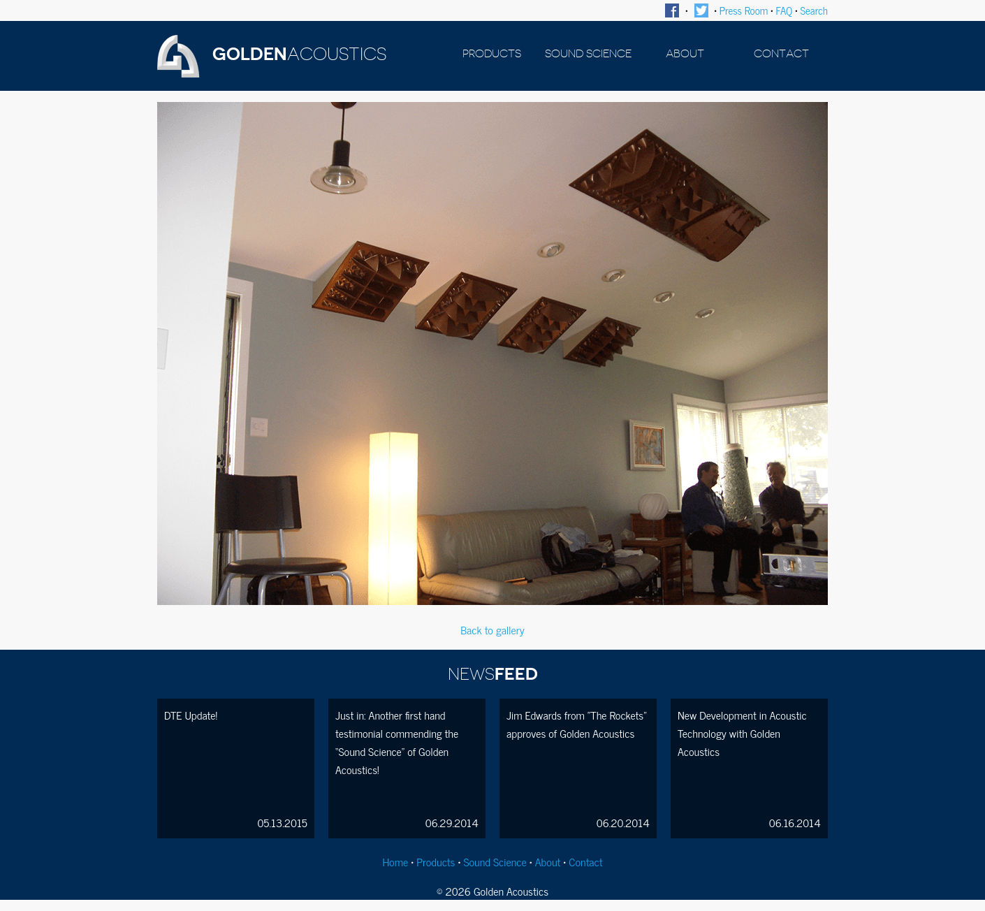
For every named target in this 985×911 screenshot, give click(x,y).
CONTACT (781, 53)
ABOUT (685, 53)
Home (395, 861)
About (548, 861)
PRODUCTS (491, 53)
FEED (493, 674)
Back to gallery (492, 629)
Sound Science (494, 861)
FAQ (784, 10)
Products (435, 861)
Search (815, 10)
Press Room (744, 10)
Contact (585, 861)
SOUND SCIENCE (588, 53)
